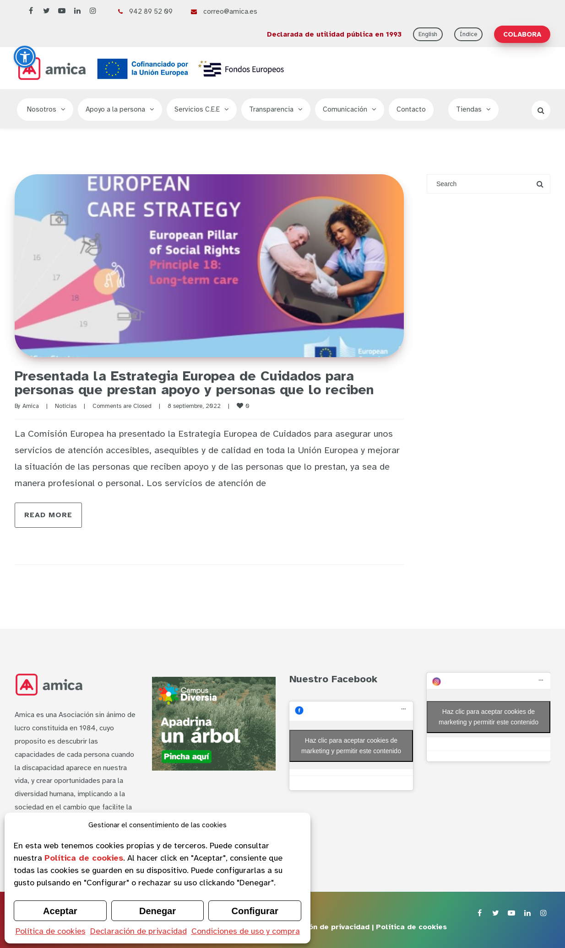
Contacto (411, 109)
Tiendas (469, 109)
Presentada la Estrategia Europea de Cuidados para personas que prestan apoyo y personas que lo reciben (194, 382)
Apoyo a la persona (115, 109)
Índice (468, 34)
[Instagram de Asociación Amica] (93, 11)
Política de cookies (51, 931)
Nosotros (41, 109)
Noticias (65, 406)
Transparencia (271, 109)
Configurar (255, 911)
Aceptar (60, 911)
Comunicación (345, 109)
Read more (48, 515)
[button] (25, 57)
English (427, 34)
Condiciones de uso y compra (245, 931)
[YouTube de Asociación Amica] (62, 11)
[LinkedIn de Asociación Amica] (77, 11)
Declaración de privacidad (138, 931)
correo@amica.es (230, 11)
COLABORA (522, 34)
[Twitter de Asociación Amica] (46, 11)
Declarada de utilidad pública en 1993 (334, 34)
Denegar (157, 911)
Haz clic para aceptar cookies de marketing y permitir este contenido (351, 746)
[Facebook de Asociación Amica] (31, 11)
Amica (30, 406)
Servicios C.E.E (197, 109)
